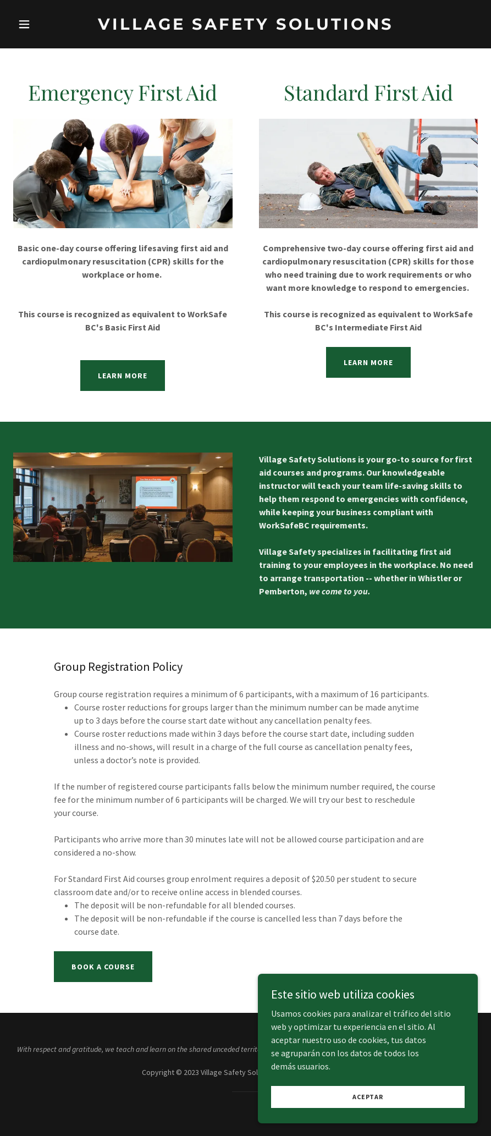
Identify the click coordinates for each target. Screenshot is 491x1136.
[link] (246, 26)
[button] (48, 24)
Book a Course (103, 967)
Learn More (122, 375)
